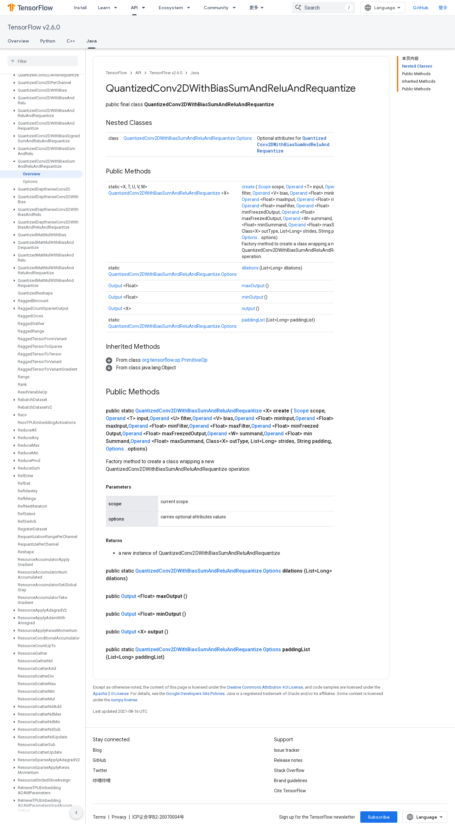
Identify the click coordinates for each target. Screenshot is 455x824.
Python (47, 41)
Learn (104, 7)
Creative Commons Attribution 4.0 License (265, 687)
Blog (97, 750)
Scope (265, 186)
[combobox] (323, 7)
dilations (251, 267)
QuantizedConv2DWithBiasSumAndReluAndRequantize (293, 144)
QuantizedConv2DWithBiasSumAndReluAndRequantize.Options (188, 138)
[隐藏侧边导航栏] (76, 812)
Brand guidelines (290, 780)
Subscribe (379, 817)
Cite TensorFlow (290, 790)
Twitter (100, 770)
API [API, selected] (134, 7)
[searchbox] (43, 61)
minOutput (253, 297)
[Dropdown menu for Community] (236, 7)
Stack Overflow (289, 770)
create (249, 186)
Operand (295, 186)
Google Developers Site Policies (195, 693)
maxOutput (254, 285)
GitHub (420, 7)
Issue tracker (287, 750)
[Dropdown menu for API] (145, 7)
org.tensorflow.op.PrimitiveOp (175, 360)
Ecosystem (171, 7)
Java (194, 72)
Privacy (119, 817)
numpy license (124, 699)
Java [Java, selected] (92, 41)
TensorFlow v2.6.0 (34, 27)
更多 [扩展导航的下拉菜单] (253, 7)
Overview (18, 41)
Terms (99, 817)
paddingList (254, 319)
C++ (71, 41)
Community (216, 7)
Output (115, 285)
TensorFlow (116, 72)
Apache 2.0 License (111, 693)
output (249, 308)
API (138, 72)
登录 (443, 7)
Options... (251, 237)
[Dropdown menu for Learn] (117, 7)
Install (80, 7)
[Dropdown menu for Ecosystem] (190, 7)
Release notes (288, 760)
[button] (41, 75)
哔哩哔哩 (102, 780)
